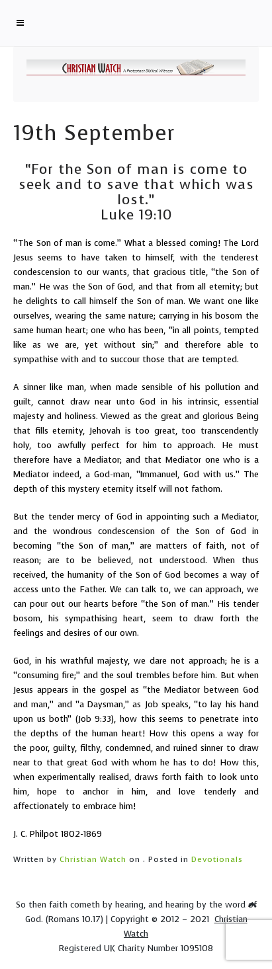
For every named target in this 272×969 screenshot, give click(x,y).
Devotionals (217, 859)
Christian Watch (93, 859)
